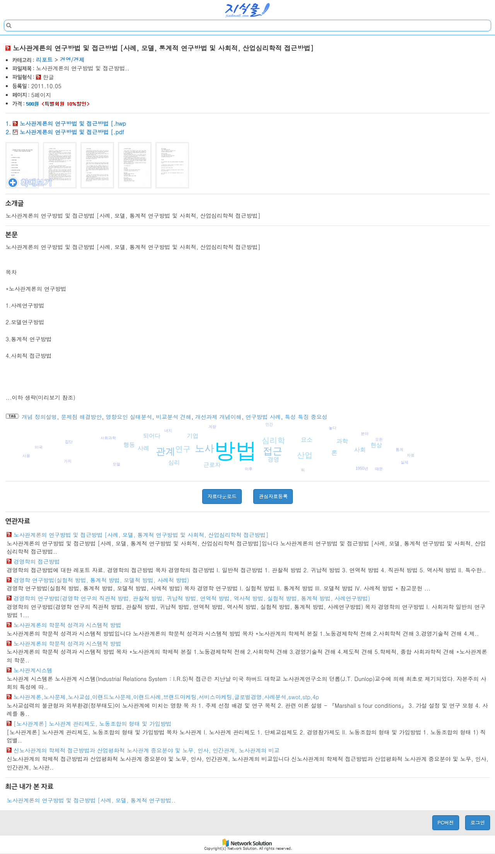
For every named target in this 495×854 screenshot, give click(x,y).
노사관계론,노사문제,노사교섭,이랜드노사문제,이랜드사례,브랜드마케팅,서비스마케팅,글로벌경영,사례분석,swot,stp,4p (166, 697)
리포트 (44, 59)
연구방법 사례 (263, 417)
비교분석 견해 (173, 417)
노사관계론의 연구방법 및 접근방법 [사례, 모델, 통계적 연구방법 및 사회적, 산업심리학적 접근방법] (141, 535)
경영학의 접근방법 (37, 561)
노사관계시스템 (33, 670)
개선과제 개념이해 (218, 417)
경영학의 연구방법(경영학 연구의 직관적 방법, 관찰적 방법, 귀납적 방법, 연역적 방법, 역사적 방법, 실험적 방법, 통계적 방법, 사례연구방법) (192, 598)
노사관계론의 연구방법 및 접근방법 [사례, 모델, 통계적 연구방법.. (91, 800)
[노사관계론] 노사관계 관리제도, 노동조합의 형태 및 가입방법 (92, 723)
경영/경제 (72, 59)
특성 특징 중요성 (306, 417)
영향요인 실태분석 (129, 417)
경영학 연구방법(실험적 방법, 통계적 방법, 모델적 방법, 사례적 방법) (101, 580)
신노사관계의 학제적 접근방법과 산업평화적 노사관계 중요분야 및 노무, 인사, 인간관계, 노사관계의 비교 (147, 750)
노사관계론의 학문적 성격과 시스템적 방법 (67, 625)
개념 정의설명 (39, 417)
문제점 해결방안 (81, 417)
